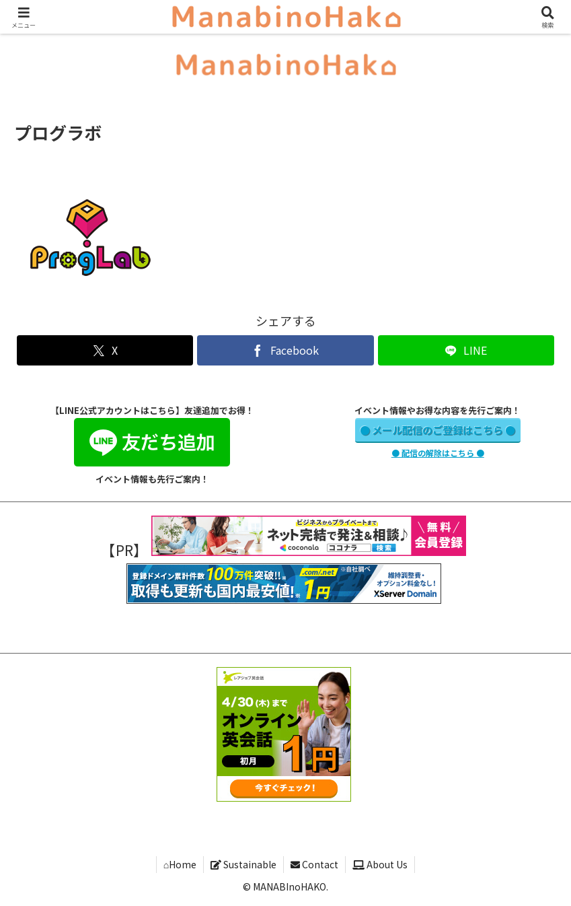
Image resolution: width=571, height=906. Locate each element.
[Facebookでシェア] (285, 350)
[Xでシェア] (105, 350)
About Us (380, 864)
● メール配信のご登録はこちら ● (437, 430)
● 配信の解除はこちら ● (437, 452)
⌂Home (179, 864)
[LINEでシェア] (466, 350)
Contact (314, 864)
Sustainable (243, 864)
